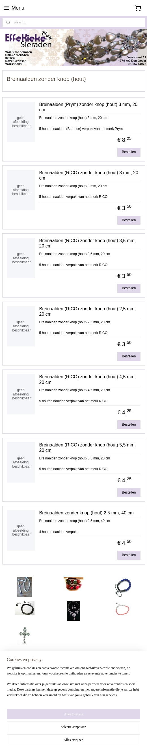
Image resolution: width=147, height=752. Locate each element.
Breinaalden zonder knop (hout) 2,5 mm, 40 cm (86, 513)
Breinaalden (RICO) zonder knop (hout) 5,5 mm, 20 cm (87, 448)
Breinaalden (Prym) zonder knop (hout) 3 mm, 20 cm (88, 107)
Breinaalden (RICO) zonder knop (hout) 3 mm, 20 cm (88, 175)
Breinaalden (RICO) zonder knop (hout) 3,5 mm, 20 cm (87, 243)
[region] (73, 691)
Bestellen (129, 152)
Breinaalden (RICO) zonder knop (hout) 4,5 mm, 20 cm (87, 379)
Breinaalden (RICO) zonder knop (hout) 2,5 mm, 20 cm (87, 311)
